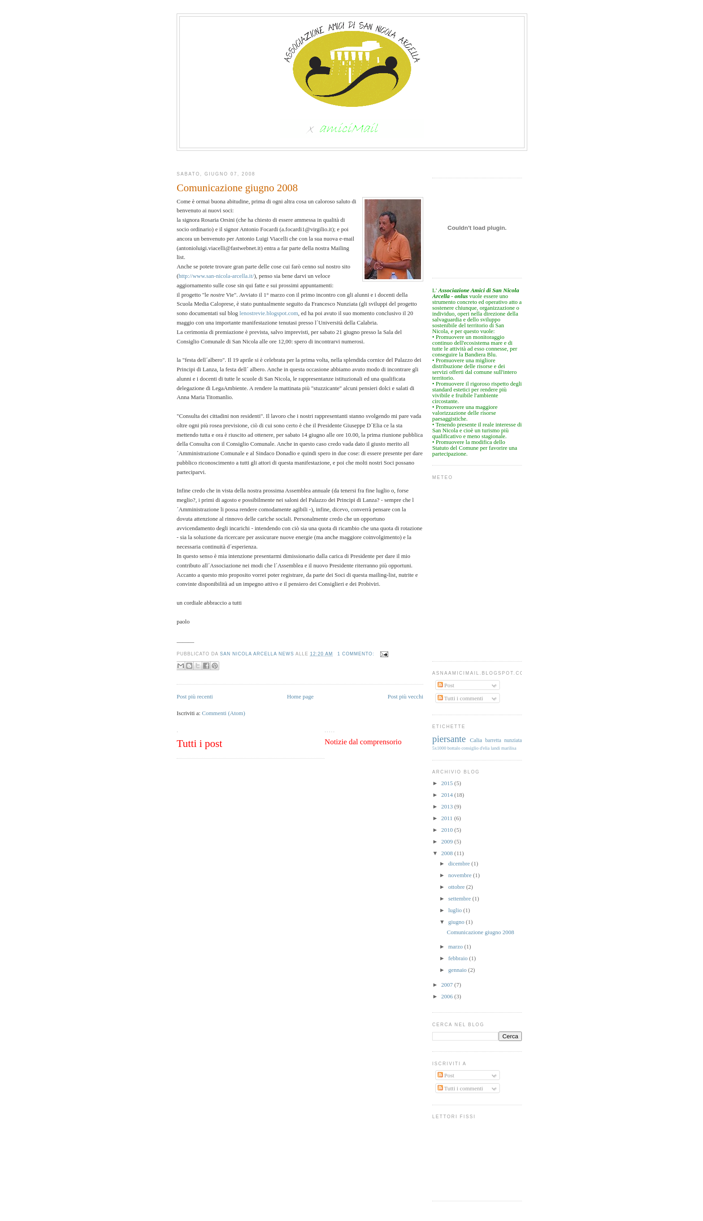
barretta (493, 740)
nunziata (513, 740)
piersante (449, 738)
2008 (447, 853)
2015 (447, 783)
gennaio (458, 969)
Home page (300, 696)
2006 (447, 996)
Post (446, 685)
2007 (447, 984)
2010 (447, 829)
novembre (460, 875)
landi (495, 748)
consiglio (469, 748)
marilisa (508, 748)
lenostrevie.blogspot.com (268, 313)
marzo (456, 946)
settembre (460, 898)
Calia (476, 740)
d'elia (485, 748)
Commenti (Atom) (223, 713)
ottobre (457, 886)
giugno (457, 921)
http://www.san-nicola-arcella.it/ (216, 275)
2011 (447, 818)
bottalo (453, 748)
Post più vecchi (405, 696)
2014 (447, 794)
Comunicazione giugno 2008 (480, 932)
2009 (447, 841)
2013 (447, 806)
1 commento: (356, 653)
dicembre (460, 863)
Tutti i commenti (460, 698)
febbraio (458, 958)
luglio (456, 910)
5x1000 (439, 748)
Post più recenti (195, 696)
